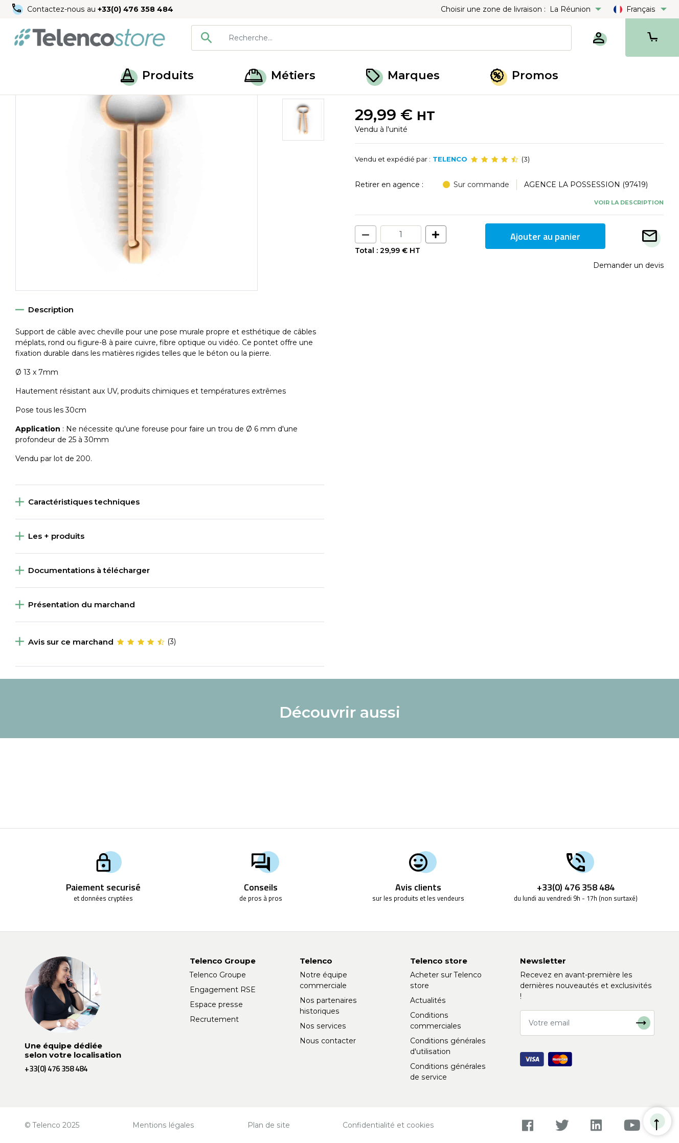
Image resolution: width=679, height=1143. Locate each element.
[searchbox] (396, 38)
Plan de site (268, 1125)
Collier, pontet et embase (165, 106)
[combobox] (381, 38)
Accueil (27, 106)
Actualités (428, 1000)
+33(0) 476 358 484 (135, 9)
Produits (157, 75)
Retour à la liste (47, 128)
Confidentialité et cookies (388, 1125)
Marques (403, 75)
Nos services (323, 1026)
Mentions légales (163, 1125)
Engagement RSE (223, 989)
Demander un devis (628, 355)
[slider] (494, 249)
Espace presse (216, 1004)
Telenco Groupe (218, 974)
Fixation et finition (81, 106)
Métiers (279, 75)
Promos (524, 75)
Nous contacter (328, 1040)
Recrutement (214, 1019)
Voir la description (629, 291)
